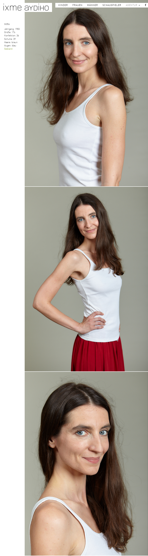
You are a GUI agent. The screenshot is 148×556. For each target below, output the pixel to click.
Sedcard (8, 49)
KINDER (63, 5)
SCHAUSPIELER (112, 5)
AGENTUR (133, 5)
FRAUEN (77, 5)
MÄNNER (92, 5)
